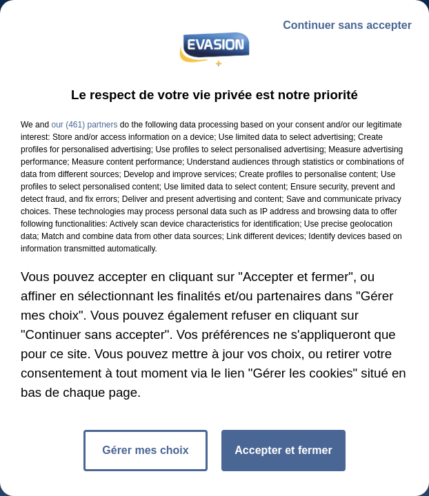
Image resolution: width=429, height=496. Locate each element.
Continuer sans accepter (347, 25)
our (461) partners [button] (84, 125)
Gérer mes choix (145, 450)
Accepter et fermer (283, 450)
